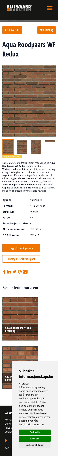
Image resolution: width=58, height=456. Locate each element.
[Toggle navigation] (49, 8)
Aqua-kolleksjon (12, 156)
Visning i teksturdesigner (21, 259)
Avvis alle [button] (34, 438)
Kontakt (9, 419)
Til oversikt (13, 30)
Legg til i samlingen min (21, 248)
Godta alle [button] (35, 432)
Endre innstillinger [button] (35, 445)
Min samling (46, 30)
